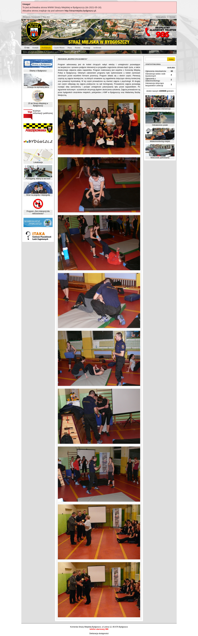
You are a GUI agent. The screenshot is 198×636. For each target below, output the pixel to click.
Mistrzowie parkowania (160, 158)
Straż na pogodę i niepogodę (38, 195)
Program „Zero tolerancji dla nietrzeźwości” (38, 212)
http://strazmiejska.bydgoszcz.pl (80, 10)
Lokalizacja (38, 162)
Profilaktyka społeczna (54, 52)
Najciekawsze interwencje (159, 109)
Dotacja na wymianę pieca (38, 87)
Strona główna (161, 17)
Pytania (77, 48)
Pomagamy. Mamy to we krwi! (38, 179)
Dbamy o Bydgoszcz (38, 71)
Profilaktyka (46, 48)
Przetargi (87, 48)
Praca (70, 48)
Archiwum (97, 48)
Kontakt (172, 17)
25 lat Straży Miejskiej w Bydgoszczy (38, 104)
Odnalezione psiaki (160, 125)
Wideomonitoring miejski (160, 141)
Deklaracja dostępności (99, 633)
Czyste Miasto (59, 48)
